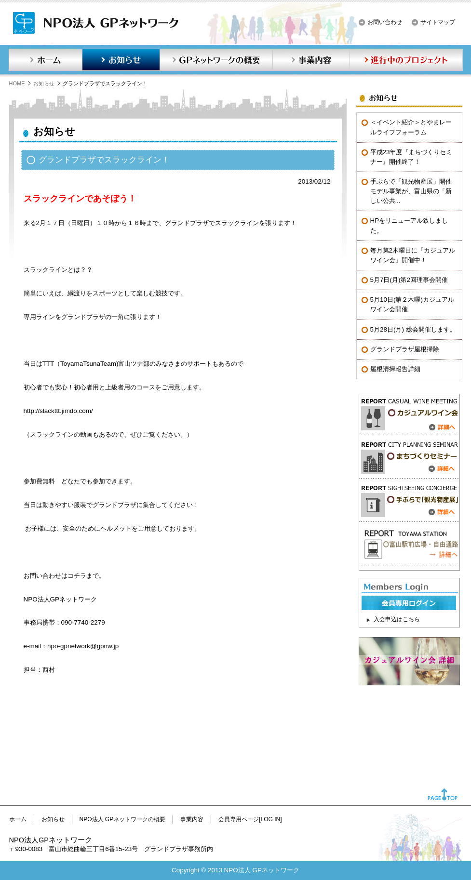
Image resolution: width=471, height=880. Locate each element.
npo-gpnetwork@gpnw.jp (83, 646)
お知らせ (121, 59)
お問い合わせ (384, 22)
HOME (17, 83)
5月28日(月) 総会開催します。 (413, 329)
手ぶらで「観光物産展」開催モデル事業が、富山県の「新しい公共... (411, 191)
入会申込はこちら (397, 619)
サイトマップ (437, 22)
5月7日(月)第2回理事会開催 (409, 279)
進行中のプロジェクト (406, 59)
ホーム (45, 59)
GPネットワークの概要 (216, 59)
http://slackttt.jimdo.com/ (58, 410)
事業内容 (311, 59)
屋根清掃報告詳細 (395, 369)
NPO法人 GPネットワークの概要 (123, 819)
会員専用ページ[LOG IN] (250, 819)
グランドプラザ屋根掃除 (404, 349)
